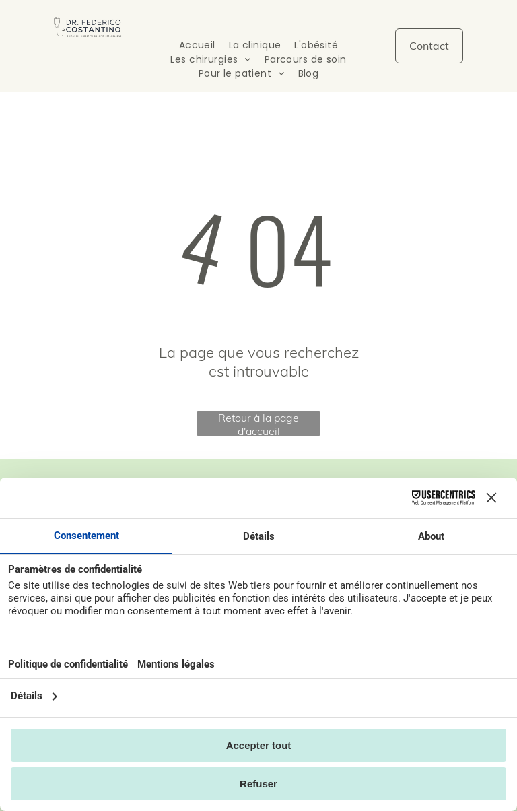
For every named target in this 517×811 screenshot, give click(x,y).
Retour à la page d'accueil (258, 423)
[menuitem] (197, 45)
